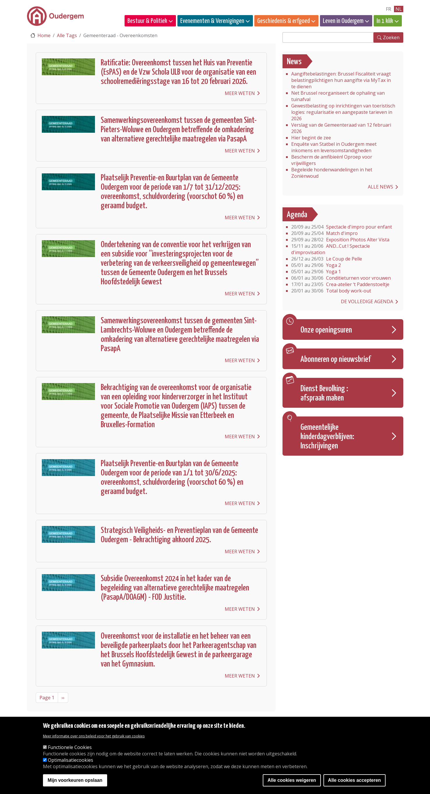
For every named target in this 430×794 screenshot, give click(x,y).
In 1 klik (385, 21)
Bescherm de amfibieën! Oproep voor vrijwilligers (331, 160)
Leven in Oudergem (343, 21)
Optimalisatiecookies (70, 760)
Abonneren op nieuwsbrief (336, 359)
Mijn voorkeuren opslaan (75, 780)
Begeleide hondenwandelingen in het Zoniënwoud (331, 172)
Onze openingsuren (326, 330)
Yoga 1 (316, 271)
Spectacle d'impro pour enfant (341, 227)
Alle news (380, 187)
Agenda (297, 215)
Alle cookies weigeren (291, 780)
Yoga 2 (316, 265)
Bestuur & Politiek (147, 21)
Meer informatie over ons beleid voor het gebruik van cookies (94, 736)
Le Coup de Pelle (326, 259)
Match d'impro (324, 233)
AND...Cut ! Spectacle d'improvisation (330, 249)
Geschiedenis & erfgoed (283, 21)
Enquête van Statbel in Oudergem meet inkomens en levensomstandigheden (334, 147)
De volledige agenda (367, 301)
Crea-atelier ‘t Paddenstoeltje (340, 284)
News (294, 62)
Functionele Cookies (70, 747)
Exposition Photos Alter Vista (340, 239)
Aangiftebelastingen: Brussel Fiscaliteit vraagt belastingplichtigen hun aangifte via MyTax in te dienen (341, 80)
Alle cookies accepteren (354, 780)
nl (398, 9)
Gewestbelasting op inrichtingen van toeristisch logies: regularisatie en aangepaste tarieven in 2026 (343, 112)
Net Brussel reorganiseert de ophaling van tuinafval (338, 96)
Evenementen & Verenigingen (212, 21)
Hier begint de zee (311, 137)
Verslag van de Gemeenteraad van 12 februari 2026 (341, 128)
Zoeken (391, 37)
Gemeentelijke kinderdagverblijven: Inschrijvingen (327, 436)
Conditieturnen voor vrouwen (341, 278)
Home (44, 35)
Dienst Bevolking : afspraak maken (324, 393)
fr (388, 9)
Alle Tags (67, 35)
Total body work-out (331, 291)
